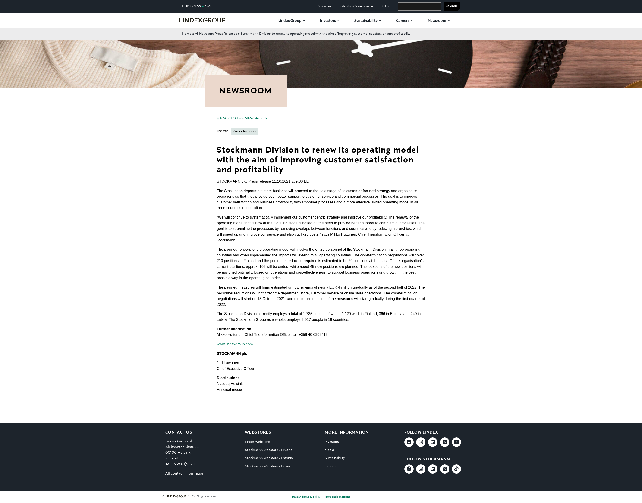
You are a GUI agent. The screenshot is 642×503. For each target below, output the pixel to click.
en (384, 6)
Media (329, 450)
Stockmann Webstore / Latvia (267, 466)
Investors (328, 21)
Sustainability (366, 21)
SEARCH (451, 6)
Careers (402, 21)
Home (187, 34)
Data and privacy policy (306, 497)
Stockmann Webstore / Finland (268, 450)
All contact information (185, 474)
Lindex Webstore (257, 442)
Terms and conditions (337, 497)
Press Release (245, 131)
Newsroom (437, 21)
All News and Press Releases (216, 34)
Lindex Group (290, 21)
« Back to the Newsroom (242, 118)
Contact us (324, 6)
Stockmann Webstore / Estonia (269, 458)
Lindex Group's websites (354, 6)
